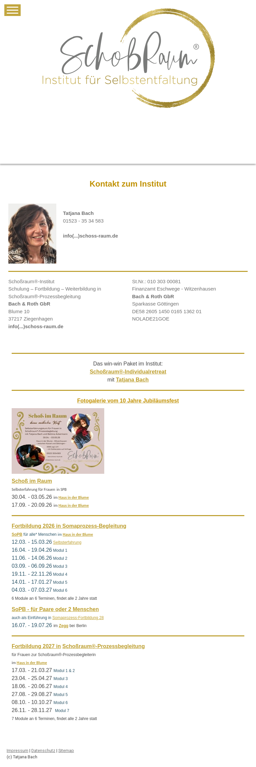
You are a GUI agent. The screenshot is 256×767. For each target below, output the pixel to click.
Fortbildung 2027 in (36, 646)
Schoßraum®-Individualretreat (128, 372)
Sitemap (66, 750)
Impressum (17, 750)
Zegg (63, 625)
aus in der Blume (75, 497)
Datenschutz (43, 750)
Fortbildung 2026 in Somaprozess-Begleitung (69, 526)
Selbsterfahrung (67, 542)
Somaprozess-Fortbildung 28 (78, 617)
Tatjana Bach (132, 380)
